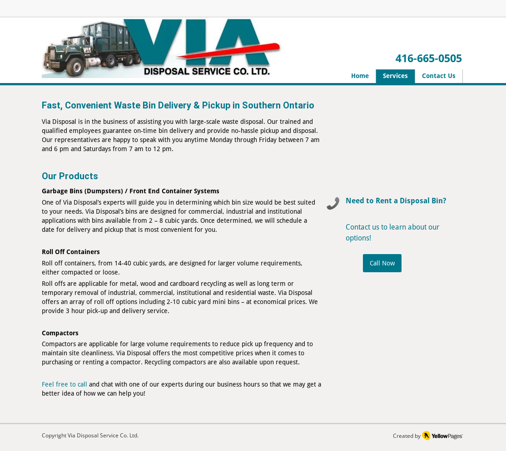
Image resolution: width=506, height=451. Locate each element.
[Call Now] (382, 263)
